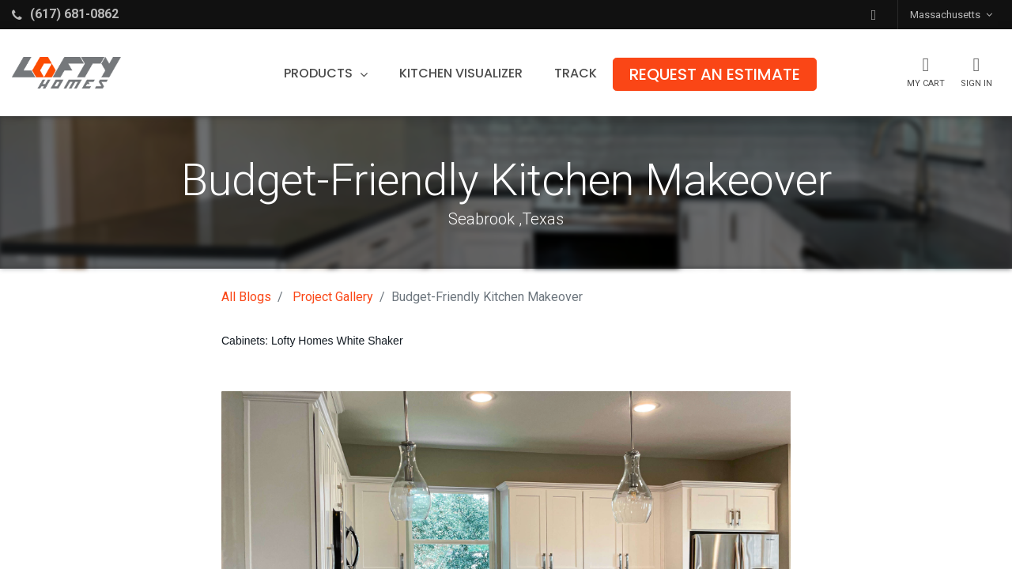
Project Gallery (333, 296)
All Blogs (246, 296)
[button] (874, 14)
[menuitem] (460, 73)
